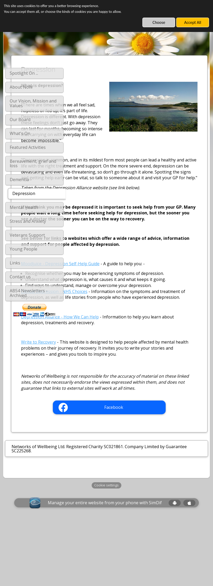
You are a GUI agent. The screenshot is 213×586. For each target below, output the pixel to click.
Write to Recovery (92, 396)
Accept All (192, 22)
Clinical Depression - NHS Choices (108, 339)
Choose (159, 22)
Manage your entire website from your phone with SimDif (105, 568)
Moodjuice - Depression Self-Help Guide (114, 287)
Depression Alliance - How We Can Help (114, 370)
